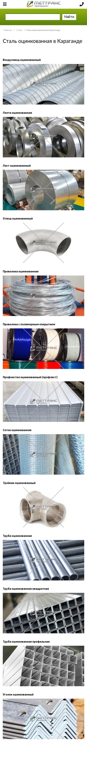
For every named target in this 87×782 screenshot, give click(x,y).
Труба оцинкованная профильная (26, 641)
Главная (8, 30)
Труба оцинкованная (17, 535)
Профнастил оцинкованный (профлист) (30, 377)
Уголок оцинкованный (18, 694)
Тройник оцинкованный (19, 482)
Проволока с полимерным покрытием (29, 324)
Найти (69, 16)
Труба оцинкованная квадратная (26, 588)
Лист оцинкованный (17, 165)
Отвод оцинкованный (18, 218)
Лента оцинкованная (17, 112)
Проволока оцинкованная (20, 271)
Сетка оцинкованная (17, 430)
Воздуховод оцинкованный (22, 59)
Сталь (19, 30)
